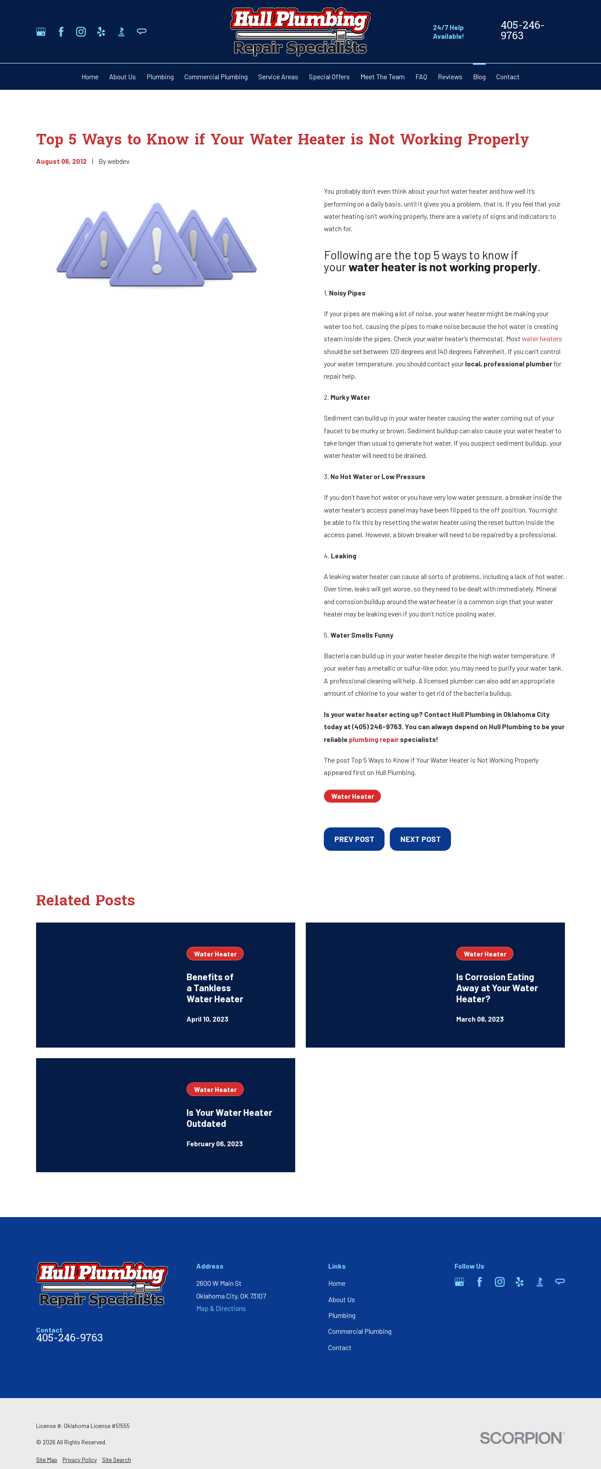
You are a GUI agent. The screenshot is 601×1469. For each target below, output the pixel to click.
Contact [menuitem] (508, 76)
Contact (340, 1347)
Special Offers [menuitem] (329, 76)
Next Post (420, 839)
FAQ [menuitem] (421, 76)
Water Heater (352, 796)
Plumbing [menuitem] (160, 76)
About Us (341, 1299)
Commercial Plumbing (360, 1331)
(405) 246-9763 (377, 726)
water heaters (542, 338)
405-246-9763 (523, 31)
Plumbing (341, 1315)
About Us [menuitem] (122, 76)
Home (336, 1283)
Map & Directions (221, 1308)
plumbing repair (374, 739)
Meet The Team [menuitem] (382, 76)
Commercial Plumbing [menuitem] (216, 76)
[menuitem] (46, 1460)
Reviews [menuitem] (450, 76)
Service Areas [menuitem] (278, 76)
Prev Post (354, 839)
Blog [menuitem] (479, 76)
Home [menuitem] (90, 76)
